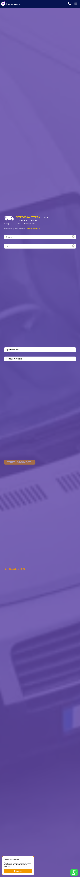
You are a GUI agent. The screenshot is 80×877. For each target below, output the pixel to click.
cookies (7, 866)
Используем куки (11, 859)
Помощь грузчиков (14, 359)
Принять (18, 871)
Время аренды (12, 350)
